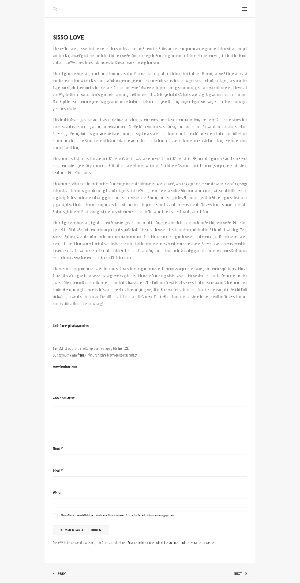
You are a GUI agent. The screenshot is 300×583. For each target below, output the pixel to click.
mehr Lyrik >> (71, 367)
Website (58, 492)
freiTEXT (58, 348)
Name (58, 448)
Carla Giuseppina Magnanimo (71, 326)
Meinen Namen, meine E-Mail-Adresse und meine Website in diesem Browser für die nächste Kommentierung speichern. (118, 515)
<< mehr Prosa (59, 367)
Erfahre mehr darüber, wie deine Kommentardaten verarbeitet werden (171, 542)
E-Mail (58, 470)
